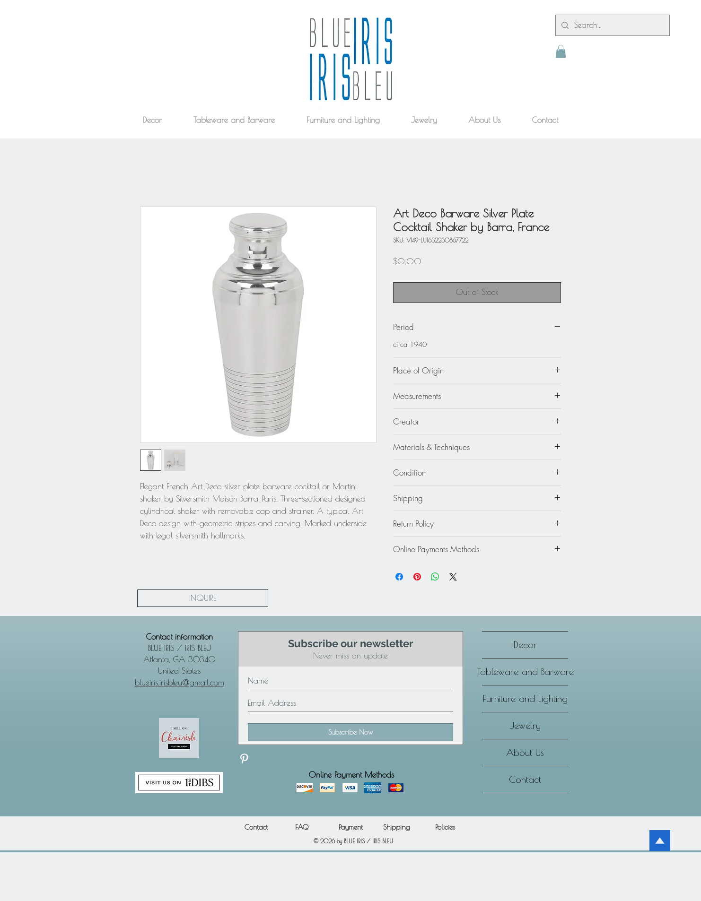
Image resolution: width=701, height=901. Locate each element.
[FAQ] (301, 827)
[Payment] (350, 827)
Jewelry (525, 725)
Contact (525, 779)
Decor (525, 644)
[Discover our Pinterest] (244, 759)
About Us (525, 752)
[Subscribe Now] (350, 732)
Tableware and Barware (525, 671)
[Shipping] (396, 827)
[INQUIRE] (202, 598)
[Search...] (611, 25)
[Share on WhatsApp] (435, 576)
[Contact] (256, 827)
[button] (560, 51)
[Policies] (445, 827)
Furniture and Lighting (525, 698)
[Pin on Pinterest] (417, 576)
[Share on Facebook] (399, 576)
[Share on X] (453, 576)
